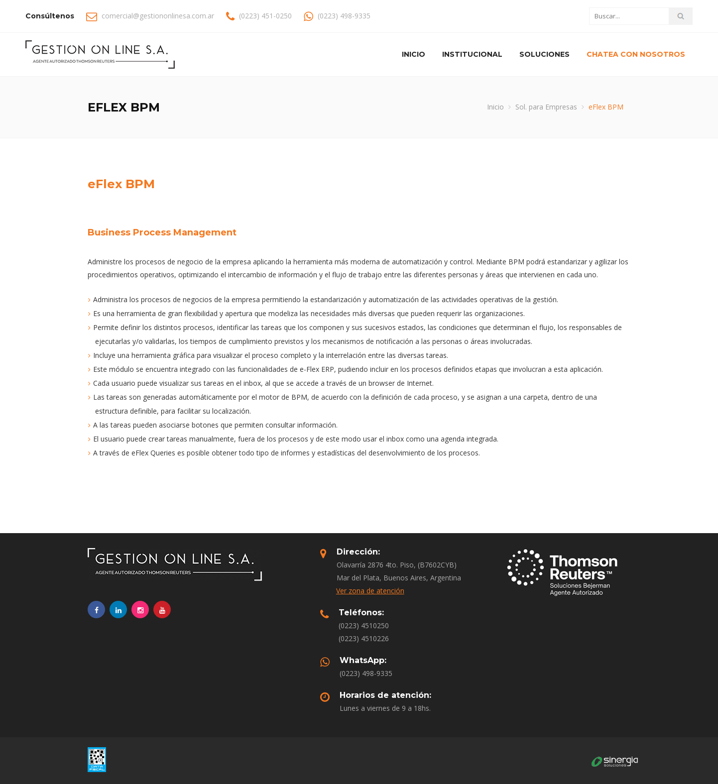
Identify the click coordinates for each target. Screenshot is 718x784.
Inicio (413, 54)
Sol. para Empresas (546, 107)
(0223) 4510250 (364, 625)
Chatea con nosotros (636, 54)
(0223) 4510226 (364, 638)
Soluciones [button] (544, 54)
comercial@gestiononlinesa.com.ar (158, 15)
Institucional (472, 54)
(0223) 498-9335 (366, 673)
